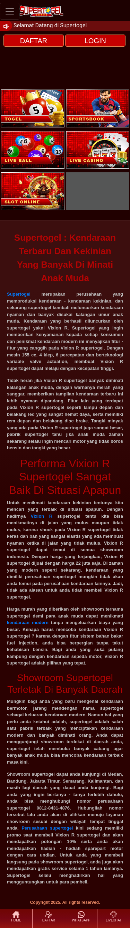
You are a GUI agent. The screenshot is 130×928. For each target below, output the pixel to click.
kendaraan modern (28, 622)
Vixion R (42, 516)
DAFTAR (33, 41)
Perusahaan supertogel (47, 828)
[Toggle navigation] (9, 11)
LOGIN (95, 41)
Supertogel (19, 294)
